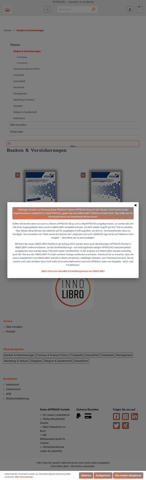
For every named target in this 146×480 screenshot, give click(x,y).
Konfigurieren (103, 475)
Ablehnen (86, 475)
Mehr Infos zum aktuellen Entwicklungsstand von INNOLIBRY (73, 271)
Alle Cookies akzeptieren (128, 475)
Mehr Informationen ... (25, 477)
